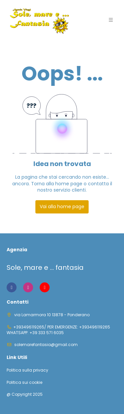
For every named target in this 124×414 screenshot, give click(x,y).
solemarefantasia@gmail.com (45, 344)
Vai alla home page (62, 206)
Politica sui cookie (24, 382)
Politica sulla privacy (27, 370)
